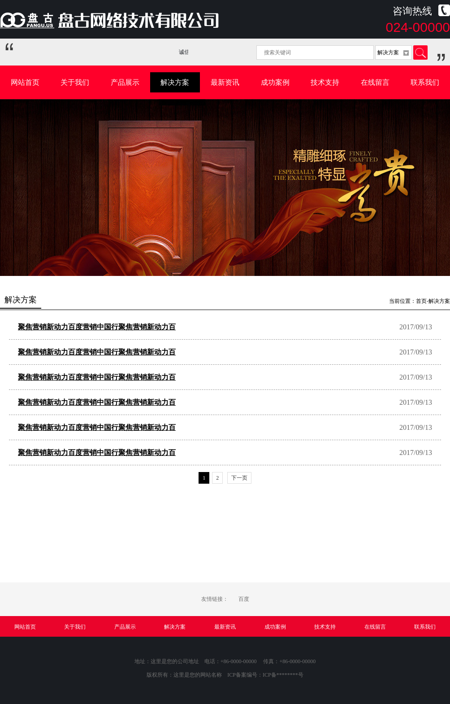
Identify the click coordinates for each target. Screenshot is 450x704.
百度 (243, 599)
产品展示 (125, 82)
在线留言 (375, 82)
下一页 (239, 478)
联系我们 (425, 82)
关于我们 (75, 82)
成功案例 (275, 82)
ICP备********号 (283, 675)
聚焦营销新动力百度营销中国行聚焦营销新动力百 (97, 327)
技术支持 (325, 82)
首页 (421, 301)
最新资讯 (225, 82)
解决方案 (174, 82)
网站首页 (25, 82)
